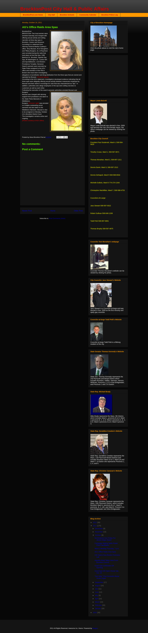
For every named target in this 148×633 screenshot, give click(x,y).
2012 (95, 522)
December (99, 529)
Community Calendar (87, 15)
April (97, 599)
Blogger (95, 628)
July (96, 589)
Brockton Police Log (109, 15)
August (98, 586)
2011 (95, 526)
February (98, 605)
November (99, 532)
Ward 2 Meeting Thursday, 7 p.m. (107, 549)
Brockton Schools (67, 15)
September (99, 582)
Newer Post (27, 211)
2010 (95, 612)
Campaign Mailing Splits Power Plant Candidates (106, 544)
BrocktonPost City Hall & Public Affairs (64, 8)
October (98, 535)
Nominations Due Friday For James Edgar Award (105, 539)
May (97, 595)
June (97, 592)
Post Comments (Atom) (57, 218)
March (97, 602)
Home (52, 211)
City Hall (51, 15)
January (98, 608)
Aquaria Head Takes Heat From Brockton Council (106, 561)
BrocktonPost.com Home (33, 15)
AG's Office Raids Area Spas (105, 552)
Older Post (78, 211)
